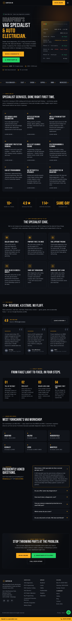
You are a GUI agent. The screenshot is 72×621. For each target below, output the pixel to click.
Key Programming (28, 595)
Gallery (58, 596)
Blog (57, 598)
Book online (59, 604)
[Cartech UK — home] (10, 2)
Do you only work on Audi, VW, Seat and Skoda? (49, 518)
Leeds (42, 585)
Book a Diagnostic (13, 54)
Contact (58, 601)
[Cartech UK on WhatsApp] (8, 600)
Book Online (59, 2)
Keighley (42, 593)
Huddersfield (43, 590)
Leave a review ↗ (59, 321)
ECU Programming (29, 585)
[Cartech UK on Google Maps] (11, 600)
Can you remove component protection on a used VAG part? (48, 504)
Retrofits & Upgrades (29, 602)
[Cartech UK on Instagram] (4, 600)
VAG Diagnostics (28, 582)
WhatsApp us (7, 479)
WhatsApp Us (11, 60)
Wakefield (42, 595)
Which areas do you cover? (43, 512)
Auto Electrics (27, 590)
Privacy (59, 612)
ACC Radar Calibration (29, 593)
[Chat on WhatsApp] (68, 612)
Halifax (42, 588)
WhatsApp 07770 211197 (43, 556)
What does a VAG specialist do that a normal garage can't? (48, 469)
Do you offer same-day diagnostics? (46, 491)
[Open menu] (67, 3)
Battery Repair (27, 605)
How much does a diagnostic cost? (45, 497)
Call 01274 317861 (36, 561)
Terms (63, 612)
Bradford (42, 582)
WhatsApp (13, 597)
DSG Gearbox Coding (29, 588)
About (58, 593)
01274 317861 (19, 479)
